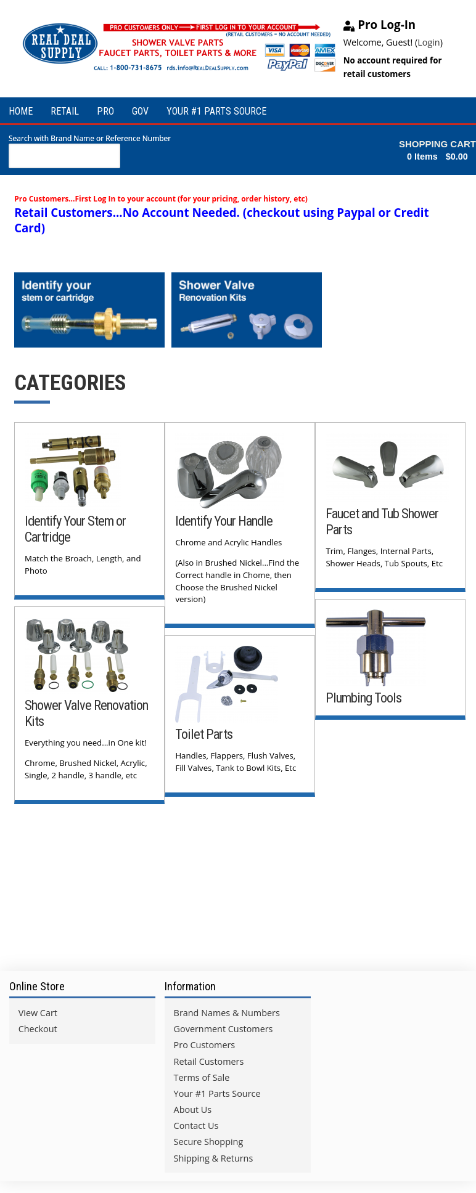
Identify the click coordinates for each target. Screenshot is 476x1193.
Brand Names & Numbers (227, 1010)
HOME (21, 111)
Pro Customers (205, 1042)
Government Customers (223, 1026)
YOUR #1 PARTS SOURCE (216, 111)
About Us (193, 1106)
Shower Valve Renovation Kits (63, 710)
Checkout (37, 1026)
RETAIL (65, 111)
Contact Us (196, 1122)
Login (428, 42)
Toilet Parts (204, 731)
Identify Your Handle (224, 518)
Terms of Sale (202, 1074)
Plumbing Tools (364, 694)
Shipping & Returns (213, 1154)
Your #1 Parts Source (217, 1090)
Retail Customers (209, 1058)
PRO (105, 111)
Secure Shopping (209, 1138)
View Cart (37, 1010)
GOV (140, 111)
